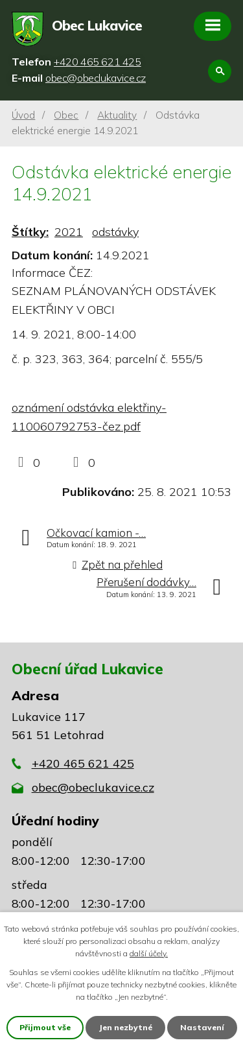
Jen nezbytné (125, 1027)
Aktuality (117, 115)
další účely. (149, 953)
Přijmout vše (45, 1027)
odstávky (115, 231)
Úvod (23, 115)
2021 (68, 231)
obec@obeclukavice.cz (93, 787)
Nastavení (202, 1027)
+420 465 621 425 (83, 763)
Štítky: (30, 231)
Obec (66, 115)
